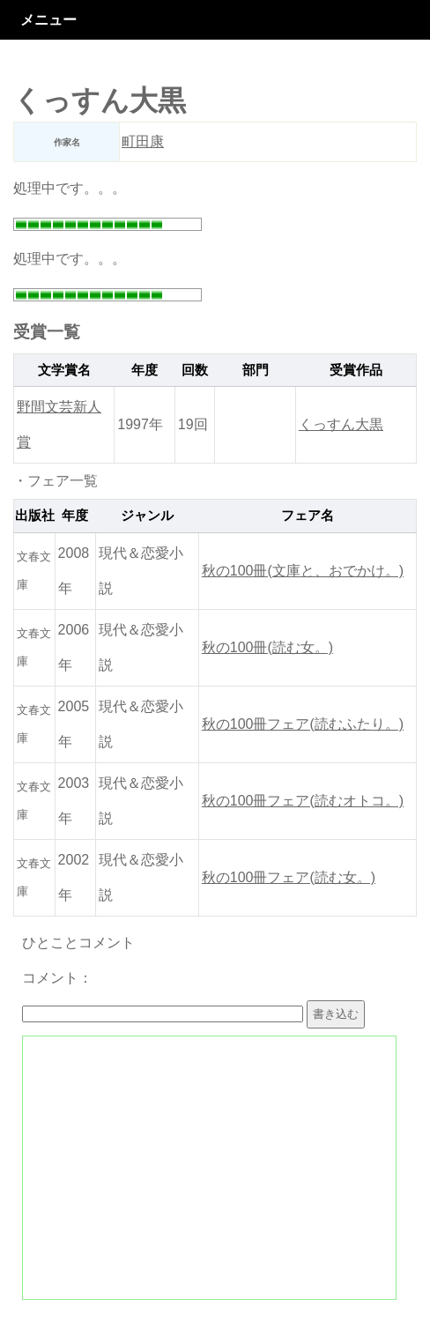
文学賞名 (64, 370)
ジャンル (147, 516)
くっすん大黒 (341, 424)
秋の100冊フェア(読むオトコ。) (303, 800)
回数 (195, 370)
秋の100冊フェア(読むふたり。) (303, 724)
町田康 (143, 141)
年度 (144, 370)
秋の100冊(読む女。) (267, 647)
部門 (255, 370)
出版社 (35, 516)
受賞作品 (356, 370)
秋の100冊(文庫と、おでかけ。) (303, 570)
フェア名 (307, 516)
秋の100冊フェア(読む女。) (288, 877)
